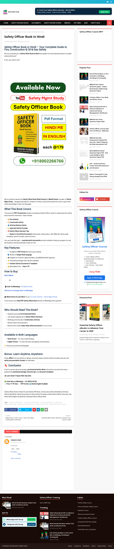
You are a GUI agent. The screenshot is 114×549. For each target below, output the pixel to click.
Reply (12, 449)
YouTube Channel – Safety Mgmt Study (43, 297)
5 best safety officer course (87, 518)
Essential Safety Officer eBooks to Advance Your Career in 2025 (91, 328)
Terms (110, 546)
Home (6, 32)
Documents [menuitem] (36, 23)
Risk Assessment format (86, 514)
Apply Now (104, 12)
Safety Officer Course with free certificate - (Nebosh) (99, 130)
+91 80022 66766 (26, 287)
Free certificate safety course (88, 507)
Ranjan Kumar (16, 440)
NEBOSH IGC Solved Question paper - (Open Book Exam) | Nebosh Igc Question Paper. (99, 88)
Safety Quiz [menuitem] (95, 23)
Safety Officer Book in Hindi (17, 32)
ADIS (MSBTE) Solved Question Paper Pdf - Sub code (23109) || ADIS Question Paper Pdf (99, 154)
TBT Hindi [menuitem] (77, 23)
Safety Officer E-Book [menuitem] (19, 23)
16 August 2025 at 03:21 (18, 442)
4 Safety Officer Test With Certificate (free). (99, 98)
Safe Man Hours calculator (87, 529)
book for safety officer (16, 402)
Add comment (16, 458)
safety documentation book (26, 404)
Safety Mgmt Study (11, 41)
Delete (17, 449)
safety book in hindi (10, 404)
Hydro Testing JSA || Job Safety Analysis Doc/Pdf (98, 175)
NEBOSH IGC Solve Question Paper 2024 (97, 120)
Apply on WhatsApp (94, 278)
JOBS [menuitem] (86, 23)
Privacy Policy (102, 546)
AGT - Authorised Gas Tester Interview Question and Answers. (99, 166)
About (70, 546)
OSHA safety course (85, 503)
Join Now (31, 519)
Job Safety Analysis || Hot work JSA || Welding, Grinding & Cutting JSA (99, 76)
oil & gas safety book (46, 402)
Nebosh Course (83, 510)
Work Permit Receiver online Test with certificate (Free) (24, 504)
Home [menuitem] (6, 23)
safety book (58, 402)
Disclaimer (86, 546)
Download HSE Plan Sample (87, 522)
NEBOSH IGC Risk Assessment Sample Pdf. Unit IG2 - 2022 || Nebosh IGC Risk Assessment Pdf (99, 141)
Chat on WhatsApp (95, 284)
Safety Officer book (42, 404)
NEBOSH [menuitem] (67, 23)
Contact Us (77, 546)
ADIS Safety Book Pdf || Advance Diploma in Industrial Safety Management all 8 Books (98, 110)
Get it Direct (8, 275)
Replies (14, 452)
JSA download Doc (84, 526)
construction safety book (31, 402)
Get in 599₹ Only (45, 503)
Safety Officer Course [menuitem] (52, 23)
